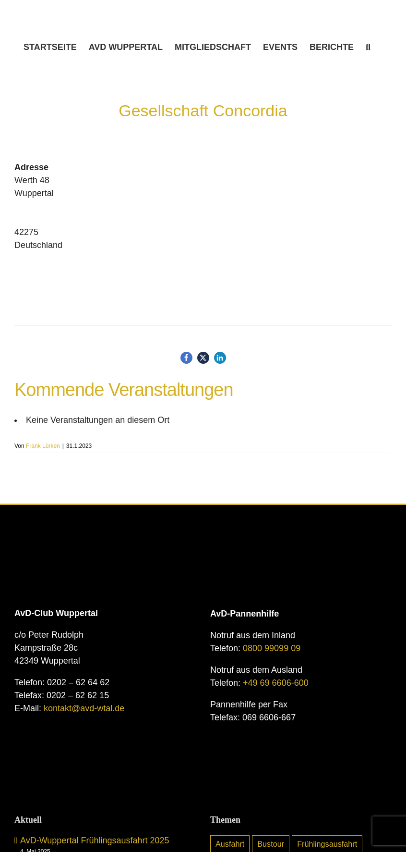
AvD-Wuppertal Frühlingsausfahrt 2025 (94, 840)
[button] (368, 47)
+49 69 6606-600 (276, 683)
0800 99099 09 (271, 648)
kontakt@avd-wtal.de (84, 708)
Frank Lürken (43, 446)
